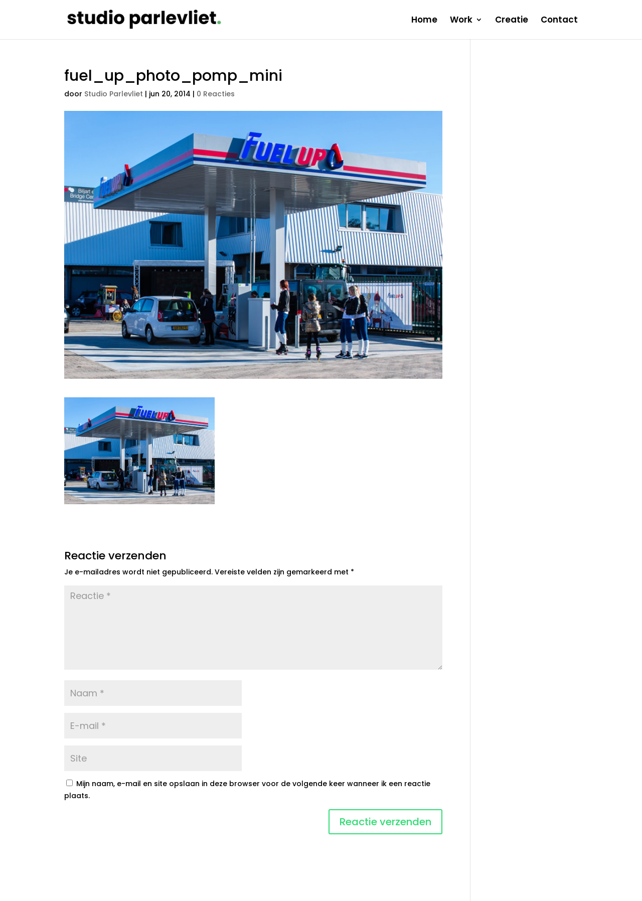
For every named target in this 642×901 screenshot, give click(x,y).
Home (424, 21)
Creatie (511, 21)
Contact (559, 21)
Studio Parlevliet (113, 94)
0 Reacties (216, 94)
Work (461, 21)
